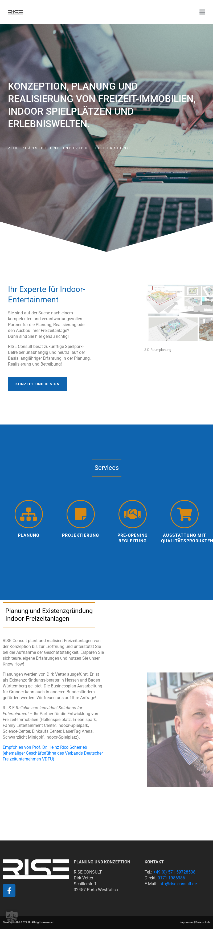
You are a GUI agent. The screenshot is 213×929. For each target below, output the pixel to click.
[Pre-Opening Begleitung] (132, 514)
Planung (28, 535)
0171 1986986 (171, 877)
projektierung (80, 535)
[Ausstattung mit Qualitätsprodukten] (184, 514)
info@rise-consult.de (177, 883)
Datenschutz (202, 922)
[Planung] (29, 514)
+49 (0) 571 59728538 (174, 872)
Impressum (187, 922)
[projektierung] (81, 514)
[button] (11, 917)
